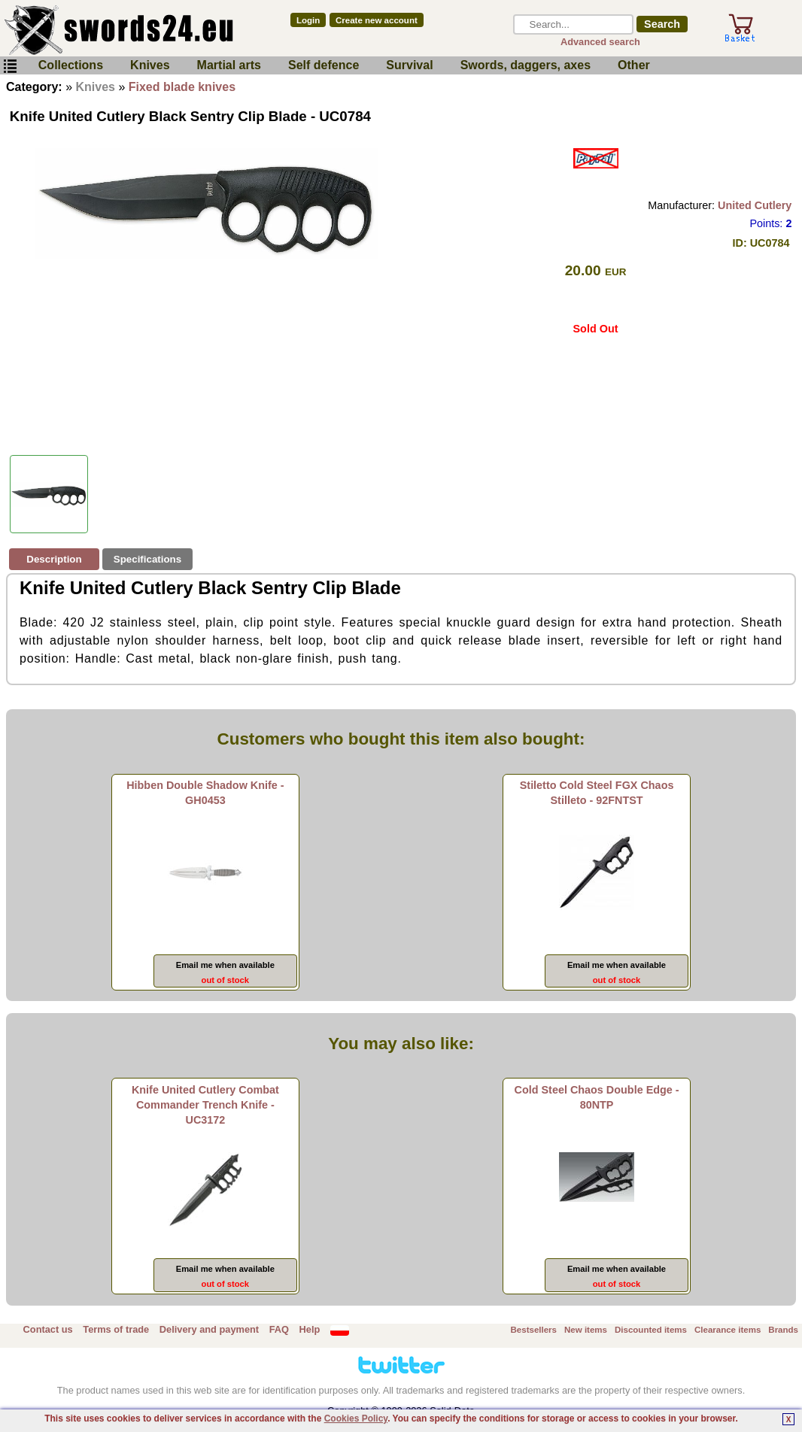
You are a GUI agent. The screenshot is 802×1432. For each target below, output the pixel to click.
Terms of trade (116, 1329)
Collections (70, 65)
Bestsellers (534, 1329)
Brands (783, 1329)
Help (309, 1329)
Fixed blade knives (182, 86)
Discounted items (651, 1329)
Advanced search (600, 41)
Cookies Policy (355, 1418)
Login (308, 20)
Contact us (48, 1329)
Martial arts (229, 65)
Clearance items (727, 1329)
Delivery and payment (209, 1329)
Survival (409, 65)
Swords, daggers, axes (525, 65)
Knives (149, 65)
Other (634, 65)
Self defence (323, 65)
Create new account (377, 20)
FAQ (279, 1329)
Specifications (147, 559)
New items (585, 1329)
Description (53, 559)
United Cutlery (754, 205)
